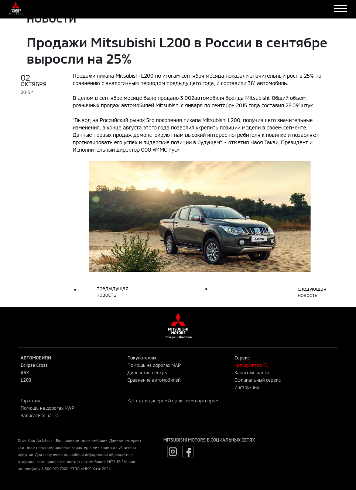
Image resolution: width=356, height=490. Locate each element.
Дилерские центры (147, 372)
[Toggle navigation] (340, 8)
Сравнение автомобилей (154, 379)
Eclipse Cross (34, 365)
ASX (25, 372)
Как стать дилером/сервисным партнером (173, 400)
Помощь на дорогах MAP (154, 365)
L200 (26, 379)
